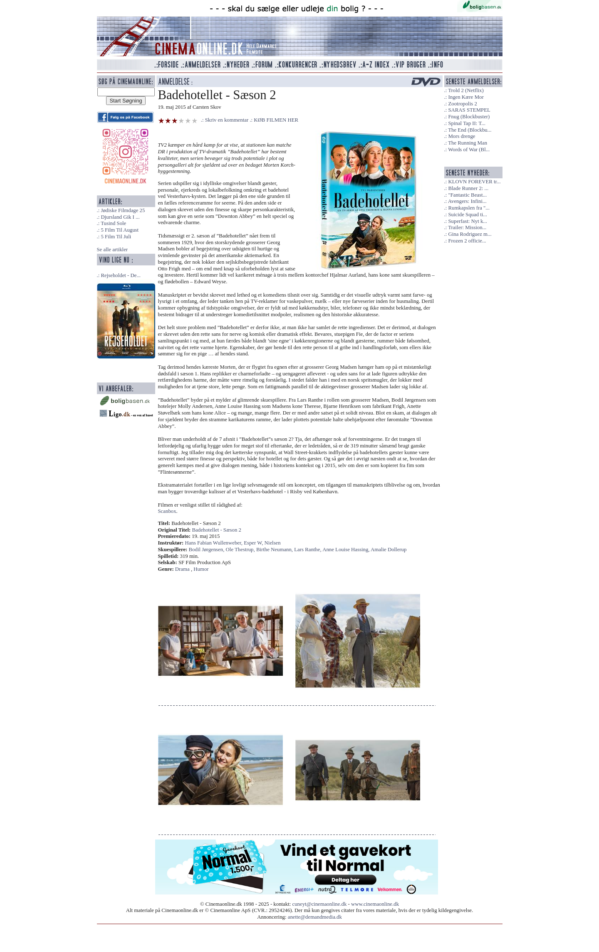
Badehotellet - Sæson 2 (216, 530)
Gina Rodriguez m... (469, 234)
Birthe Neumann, (275, 549)
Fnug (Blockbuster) (469, 117)
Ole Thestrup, (241, 549)
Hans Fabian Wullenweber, (214, 543)
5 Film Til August (120, 230)
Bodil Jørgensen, (207, 549)
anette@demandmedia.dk (315, 917)
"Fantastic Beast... (467, 195)
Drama (182, 569)
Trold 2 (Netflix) (466, 90)
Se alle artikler (112, 249)
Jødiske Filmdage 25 (123, 210)
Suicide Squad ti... (467, 214)
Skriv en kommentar (227, 120)
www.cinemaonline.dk (375, 904)
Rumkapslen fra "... (468, 208)
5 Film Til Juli (116, 237)
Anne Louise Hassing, (346, 549)
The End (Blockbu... (469, 130)
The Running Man (467, 143)
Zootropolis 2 (462, 104)
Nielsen (273, 543)
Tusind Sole (113, 223)
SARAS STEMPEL (469, 110)
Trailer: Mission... (467, 227)
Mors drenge (461, 136)
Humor (200, 569)
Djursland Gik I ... (120, 217)
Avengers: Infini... (467, 201)
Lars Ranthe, (308, 549)
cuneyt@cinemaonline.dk (319, 904)
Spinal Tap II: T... (466, 123)
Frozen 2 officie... (467, 241)
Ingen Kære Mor (465, 97)
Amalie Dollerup (388, 549)
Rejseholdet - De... (121, 275)
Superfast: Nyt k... (467, 221)
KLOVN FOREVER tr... (474, 182)
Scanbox (167, 511)
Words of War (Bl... (469, 149)
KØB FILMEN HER (276, 120)
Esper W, (254, 543)
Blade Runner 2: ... (468, 188)
